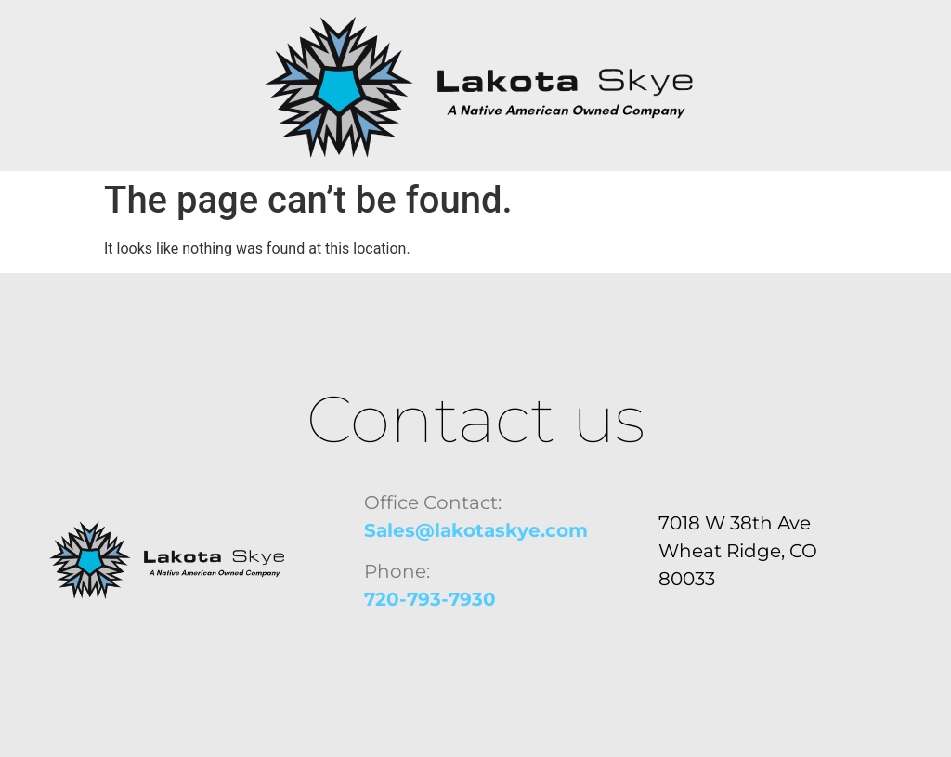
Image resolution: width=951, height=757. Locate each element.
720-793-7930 (430, 599)
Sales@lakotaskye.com (476, 530)
